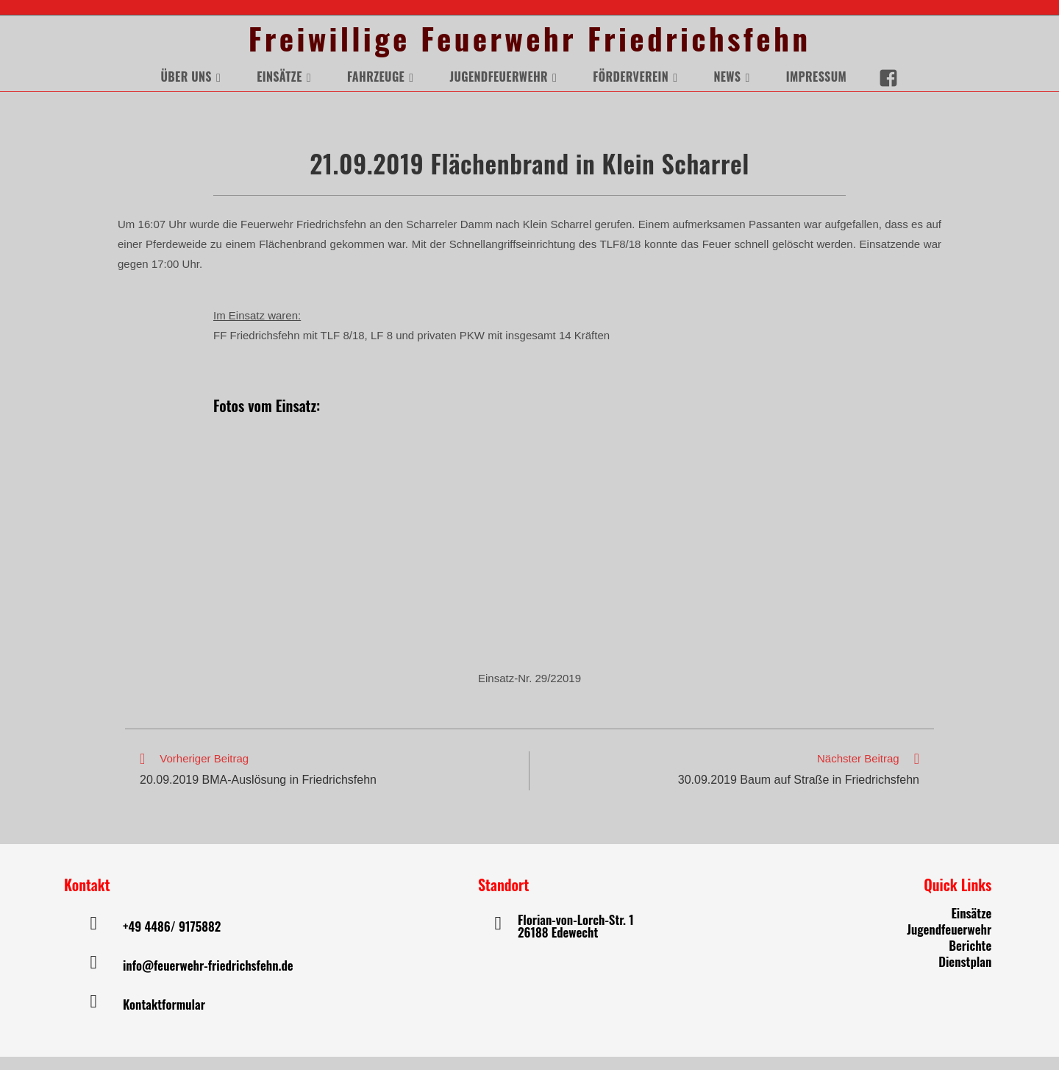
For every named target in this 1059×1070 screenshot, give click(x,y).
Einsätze (971, 926)
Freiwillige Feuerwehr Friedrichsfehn (529, 45)
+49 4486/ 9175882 (172, 939)
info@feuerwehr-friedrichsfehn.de (208, 978)
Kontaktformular (164, 1017)
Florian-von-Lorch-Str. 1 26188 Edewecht (576, 939)
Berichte (970, 958)
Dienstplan (964, 975)
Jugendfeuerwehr (949, 942)
